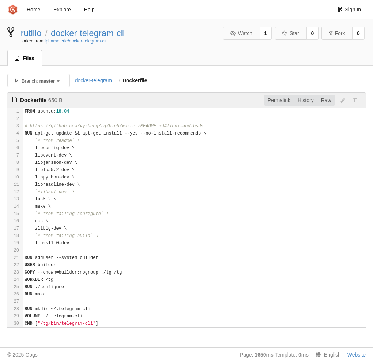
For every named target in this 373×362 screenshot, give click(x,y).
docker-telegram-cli (88, 33)
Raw (326, 100)
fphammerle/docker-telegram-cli (75, 41)
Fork (337, 33)
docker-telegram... (95, 80)
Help (89, 9)
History (306, 100)
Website (356, 355)
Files (24, 58)
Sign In (349, 9)
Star (290, 33)
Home (33, 9)
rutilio (31, 33)
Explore (62, 9)
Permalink (279, 100)
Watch (241, 33)
